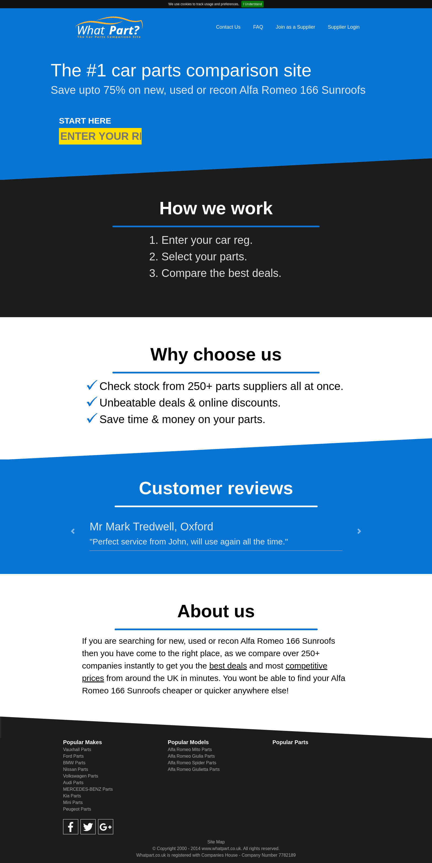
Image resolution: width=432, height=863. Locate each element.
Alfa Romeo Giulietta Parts (194, 769)
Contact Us (228, 27)
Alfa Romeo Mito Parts (190, 749)
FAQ (258, 27)
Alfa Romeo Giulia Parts (191, 756)
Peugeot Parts (77, 809)
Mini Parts (73, 802)
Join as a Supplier (295, 27)
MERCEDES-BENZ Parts (88, 789)
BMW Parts (74, 762)
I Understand (252, 4)
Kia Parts (72, 795)
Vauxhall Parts (77, 749)
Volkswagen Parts (80, 776)
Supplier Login (344, 27)
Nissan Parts (75, 769)
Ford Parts (73, 756)
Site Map (216, 842)
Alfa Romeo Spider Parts (192, 762)
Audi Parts (73, 782)
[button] (72, 531)
